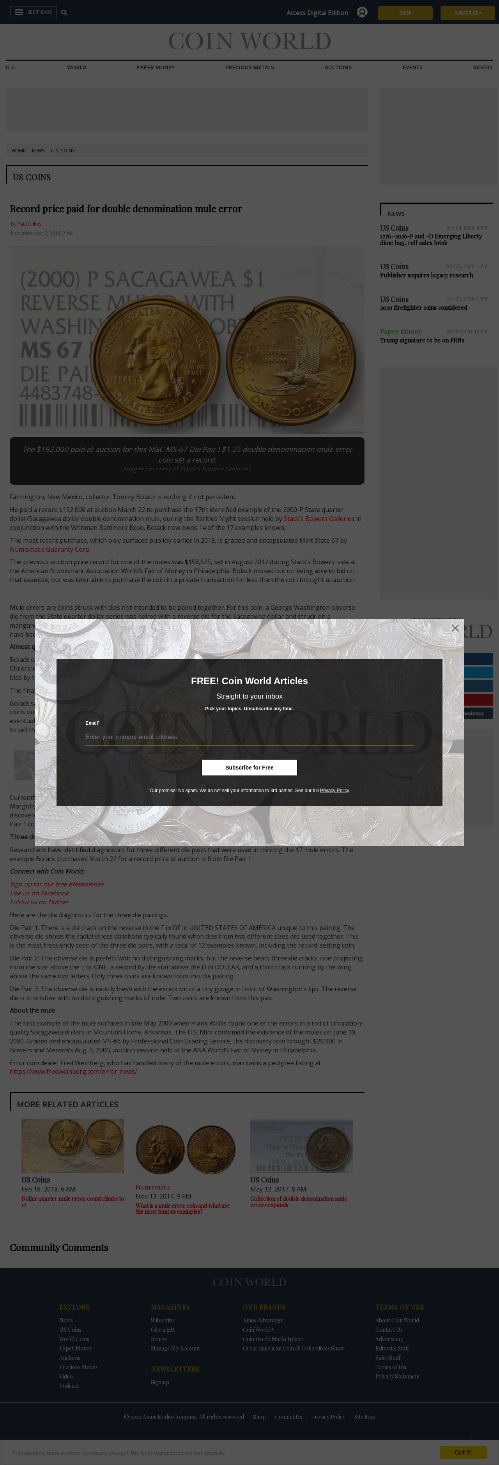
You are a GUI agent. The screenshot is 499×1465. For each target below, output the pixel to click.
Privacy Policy (334, 790)
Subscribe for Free (249, 767)
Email (92, 723)
